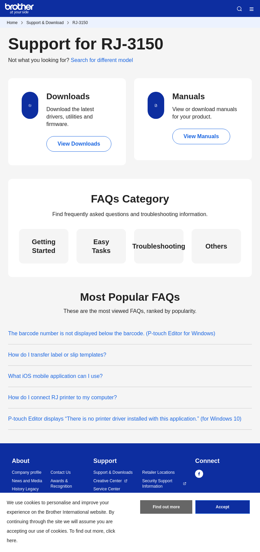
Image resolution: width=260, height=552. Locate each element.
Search (239, 8)
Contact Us (60, 472)
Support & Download (45, 22)
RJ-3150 (80, 22)
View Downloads (79, 144)
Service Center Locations (106, 492)
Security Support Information (157, 484)
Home (12, 22)
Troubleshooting (158, 246)
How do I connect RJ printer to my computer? (62, 397)
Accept (222, 507)
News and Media (27, 481)
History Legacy (25, 489)
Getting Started (44, 246)
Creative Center (107, 481)
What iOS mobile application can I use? (55, 376)
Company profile (26, 472)
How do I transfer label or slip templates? (57, 355)
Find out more (166, 507)
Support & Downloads (113, 472)
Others (216, 246)
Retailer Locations (158, 472)
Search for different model (102, 60)
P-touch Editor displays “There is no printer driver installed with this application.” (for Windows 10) (124, 419)
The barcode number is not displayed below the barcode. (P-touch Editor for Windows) (111, 333)
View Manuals (201, 136)
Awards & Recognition (61, 484)
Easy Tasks (101, 246)
